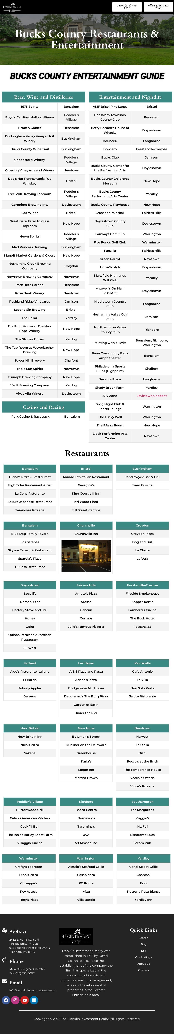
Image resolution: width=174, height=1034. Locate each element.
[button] (67, 7)
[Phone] (4, 960)
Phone (16, 961)
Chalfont (160, 396)
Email (15, 983)
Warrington (152, 345)
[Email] (4, 982)
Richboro (160, 340)
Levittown (145, 396)
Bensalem (143, 340)
